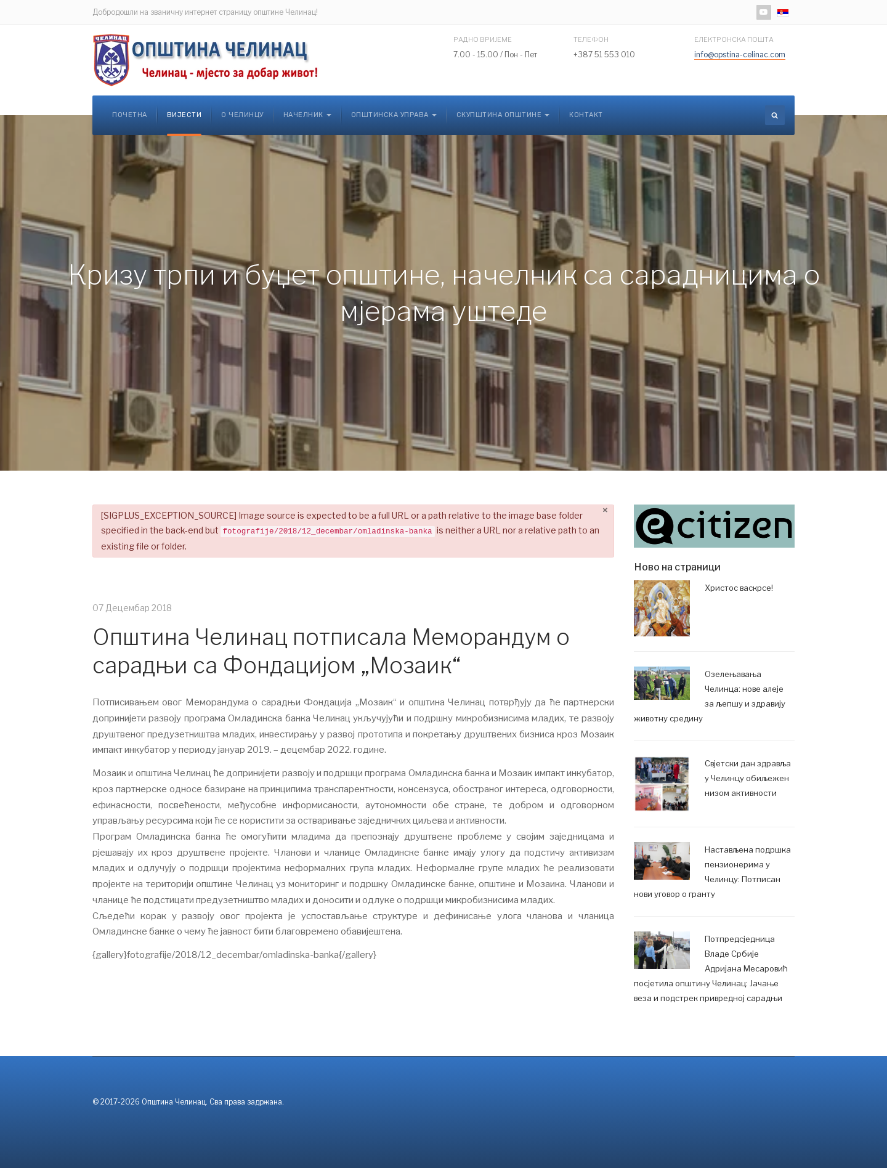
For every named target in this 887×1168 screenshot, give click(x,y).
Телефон (591, 39)
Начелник (307, 115)
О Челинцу (242, 115)
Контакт (586, 115)
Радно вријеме (482, 39)
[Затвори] (605, 511)
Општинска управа (394, 115)
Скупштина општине (503, 115)
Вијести (184, 115)
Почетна (129, 115)
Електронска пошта (734, 39)
